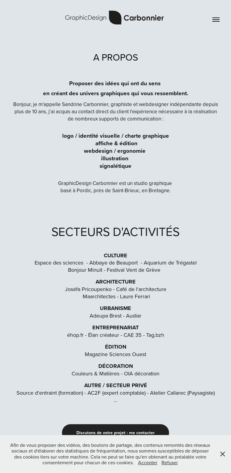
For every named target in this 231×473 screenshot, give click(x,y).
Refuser (170, 462)
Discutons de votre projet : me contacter (115, 433)
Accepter (147, 462)
